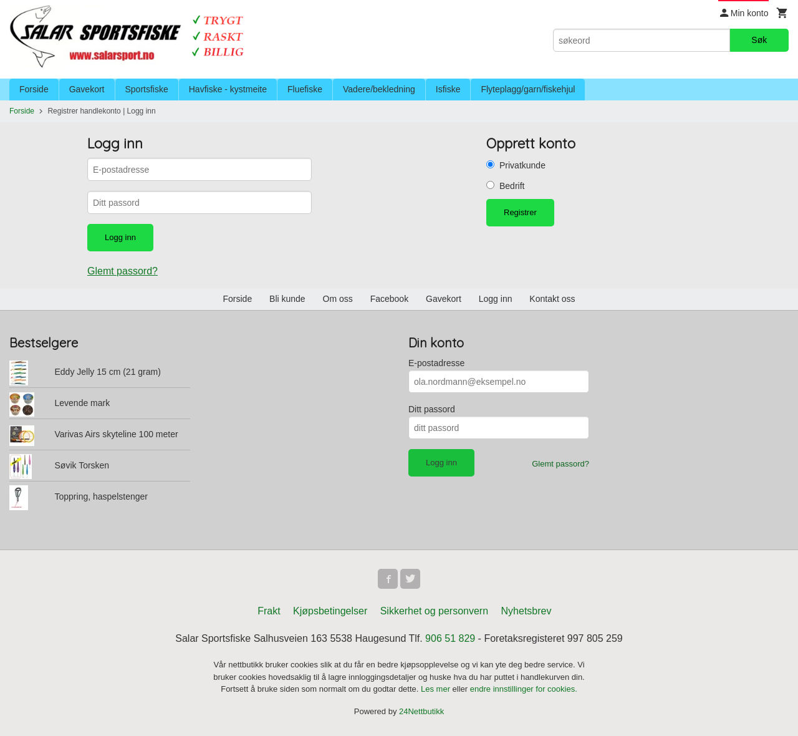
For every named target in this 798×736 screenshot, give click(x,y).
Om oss (338, 299)
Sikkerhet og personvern (434, 611)
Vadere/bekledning (379, 89)
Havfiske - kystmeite (228, 89)
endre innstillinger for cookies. (523, 689)
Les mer (437, 689)
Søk (759, 40)
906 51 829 (450, 638)
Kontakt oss (552, 299)
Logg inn (495, 299)
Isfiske (448, 89)
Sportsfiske (146, 89)
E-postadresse (436, 363)
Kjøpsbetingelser (330, 611)
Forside (34, 89)
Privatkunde (522, 165)
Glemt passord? (122, 271)
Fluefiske (304, 89)
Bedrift (511, 186)
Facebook (389, 299)
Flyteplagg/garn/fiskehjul (528, 89)
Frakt (268, 611)
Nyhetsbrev (526, 611)
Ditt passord (431, 409)
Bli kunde (287, 299)
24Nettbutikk (421, 711)
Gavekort (87, 89)
